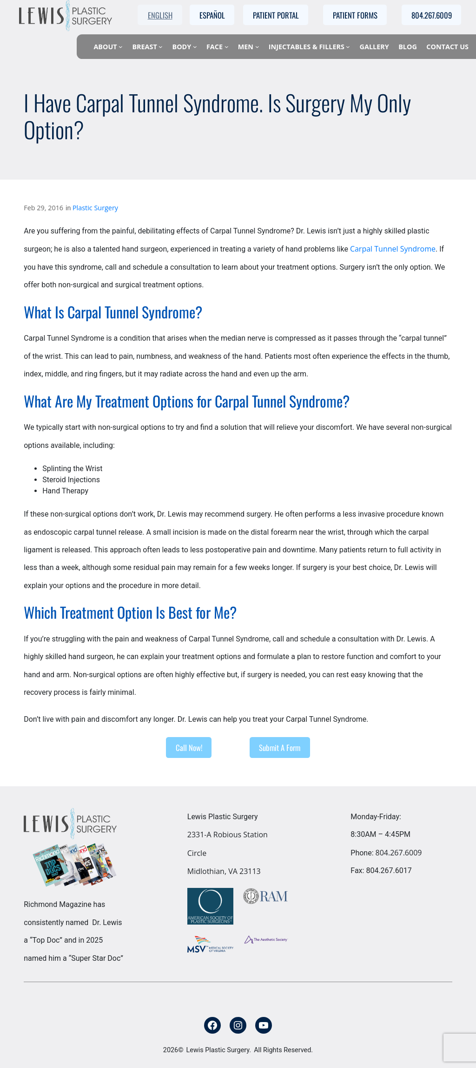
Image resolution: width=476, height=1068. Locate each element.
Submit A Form (279, 747)
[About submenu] (121, 47)
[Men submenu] (257, 47)
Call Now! (189, 747)
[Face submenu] (227, 47)
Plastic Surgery (95, 207)
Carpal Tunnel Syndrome (393, 249)
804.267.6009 (399, 853)
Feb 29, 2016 (43, 207)
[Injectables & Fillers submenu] (348, 47)
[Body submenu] (195, 47)
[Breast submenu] (161, 47)
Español (212, 15)
